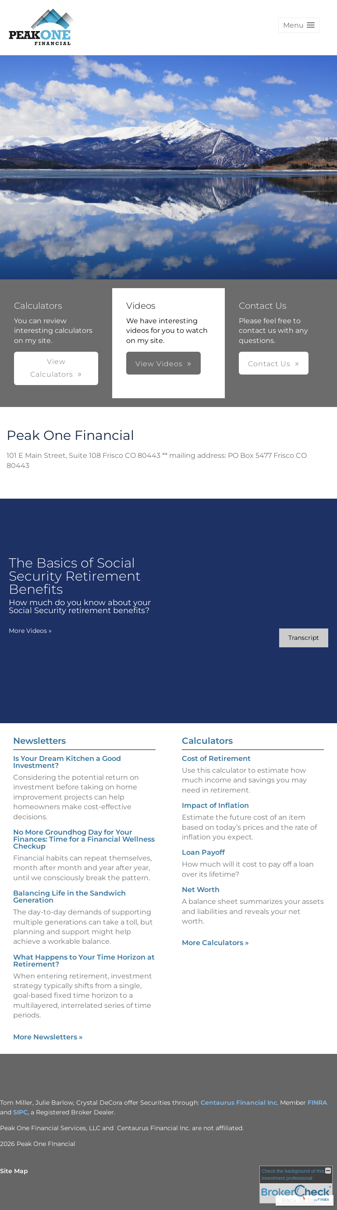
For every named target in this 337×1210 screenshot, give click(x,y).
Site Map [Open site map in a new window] (14, 1171)
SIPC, (22, 1112)
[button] (298, 25)
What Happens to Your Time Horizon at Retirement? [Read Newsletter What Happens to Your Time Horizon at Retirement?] (84, 960)
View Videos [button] (159, 364)
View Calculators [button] (51, 367)
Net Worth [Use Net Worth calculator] (201, 889)
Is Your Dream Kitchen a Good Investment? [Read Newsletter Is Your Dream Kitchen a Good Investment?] (67, 762)
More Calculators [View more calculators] (215, 943)
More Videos (30, 631)
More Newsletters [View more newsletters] (48, 1037)
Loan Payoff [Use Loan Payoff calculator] (203, 852)
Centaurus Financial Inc (239, 1102)
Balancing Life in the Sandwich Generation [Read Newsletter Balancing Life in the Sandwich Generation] (69, 896)
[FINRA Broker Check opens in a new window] (296, 1184)
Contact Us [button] (269, 364)
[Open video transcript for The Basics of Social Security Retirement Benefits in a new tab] (303, 637)
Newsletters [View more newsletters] (39, 740)
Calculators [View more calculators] (207, 740)
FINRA (317, 1102)
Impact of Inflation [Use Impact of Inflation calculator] (215, 805)
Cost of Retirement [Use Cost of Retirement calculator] (216, 758)
